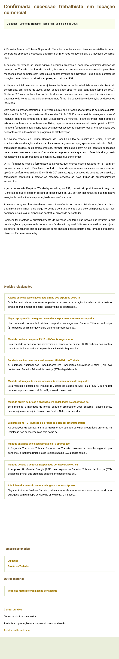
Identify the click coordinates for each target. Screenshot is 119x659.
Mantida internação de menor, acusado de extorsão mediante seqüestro (48, 381)
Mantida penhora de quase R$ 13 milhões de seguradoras (40, 339)
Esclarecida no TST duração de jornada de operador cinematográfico (46, 422)
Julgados (13, 560)
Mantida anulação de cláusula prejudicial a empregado (39, 443)
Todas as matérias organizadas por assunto (32, 590)
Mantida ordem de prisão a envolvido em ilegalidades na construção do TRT (51, 401)
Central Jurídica (13, 609)
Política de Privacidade (17, 630)
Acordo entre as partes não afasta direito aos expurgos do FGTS (44, 297)
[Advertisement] (27, 37)
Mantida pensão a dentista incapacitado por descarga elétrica (43, 464)
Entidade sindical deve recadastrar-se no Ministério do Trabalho (44, 360)
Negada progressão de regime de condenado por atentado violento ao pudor (51, 318)
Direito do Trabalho (18, 566)
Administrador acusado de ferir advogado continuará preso (41, 485)
